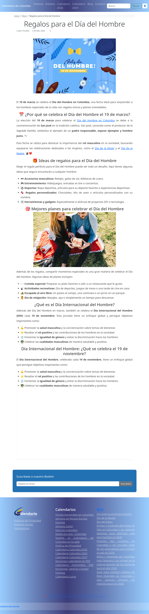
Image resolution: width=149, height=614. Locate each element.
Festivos (38, 4)
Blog (90, 4)
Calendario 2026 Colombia (9, 606)
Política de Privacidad (68, 545)
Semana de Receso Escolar (71, 518)
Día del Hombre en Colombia (96, 120)
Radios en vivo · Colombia (70, 534)
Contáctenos (21, 528)
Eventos (50, 4)
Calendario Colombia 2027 (71, 557)
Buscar (136, 6)
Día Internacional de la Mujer (114, 514)
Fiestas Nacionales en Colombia (74, 514)
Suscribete (126, 483)
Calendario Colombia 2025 (71, 549)
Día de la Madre (106, 518)
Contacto (100, 4)
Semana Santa (64, 526)
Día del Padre (105, 521)
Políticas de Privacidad (27, 520)
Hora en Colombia (66, 530)
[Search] (118, 5)
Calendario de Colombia (16, 6)
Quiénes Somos (23, 524)
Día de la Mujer (104, 148)
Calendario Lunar (65, 576)
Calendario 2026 (63, 6)
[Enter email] (68, 483)
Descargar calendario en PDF (72, 561)
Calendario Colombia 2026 (71, 553)
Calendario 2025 (78, 6)
